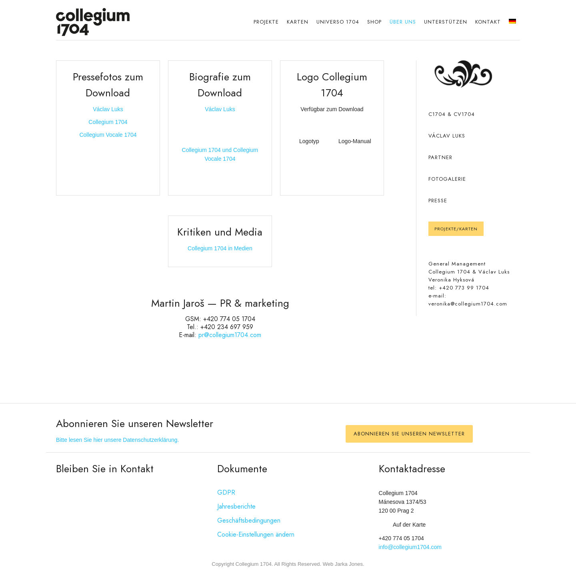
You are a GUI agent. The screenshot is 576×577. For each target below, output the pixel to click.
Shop (374, 22)
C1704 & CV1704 (451, 114)
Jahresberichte (236, 506)
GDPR (226, 492)
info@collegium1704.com (410, 547)
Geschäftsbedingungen (248, 520)
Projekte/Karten (456, 229)
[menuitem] (512, 22)
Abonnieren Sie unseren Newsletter (409, 433)
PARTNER (440, 157)
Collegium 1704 (107, 122)
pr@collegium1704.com (229, 334)
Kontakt (488, 22)
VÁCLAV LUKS (446, 136)
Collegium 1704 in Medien (220, 248)
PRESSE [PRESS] (437, 200)
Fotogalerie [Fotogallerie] (447, 179)
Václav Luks (108, 109)
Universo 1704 (337, 22)
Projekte (266, 22)
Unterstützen (445, 22)
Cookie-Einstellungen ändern (255, 534)
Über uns (403, 22)
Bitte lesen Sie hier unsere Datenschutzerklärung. (117, 440)
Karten (297, 22)
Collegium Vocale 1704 (107, 135)
